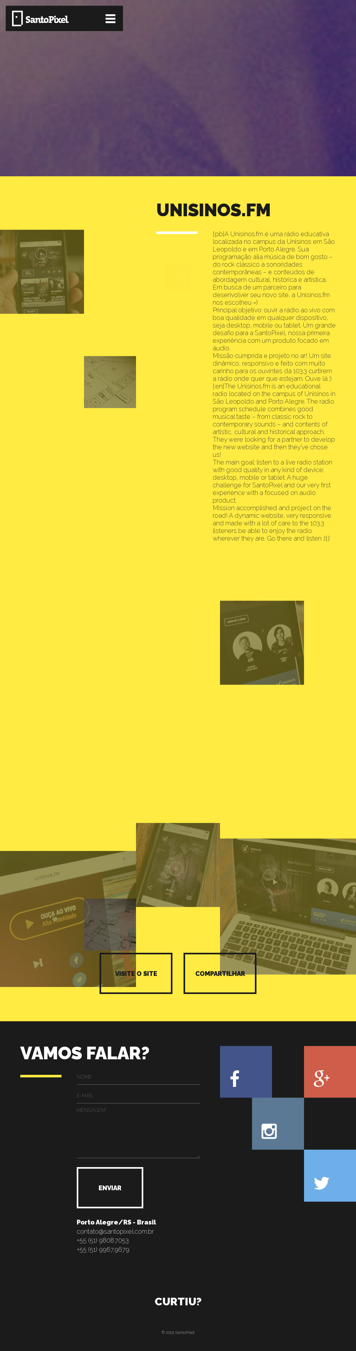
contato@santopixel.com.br (115, 1231)
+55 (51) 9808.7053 (103, 1240)
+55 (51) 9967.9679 (103, 1249)
